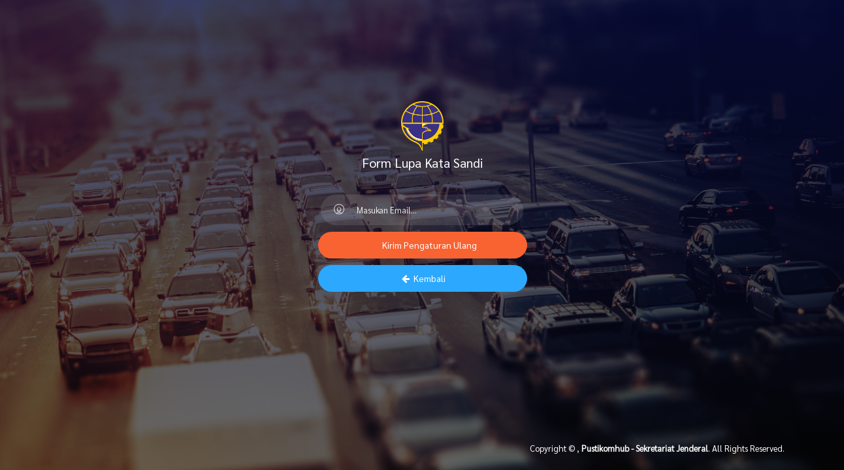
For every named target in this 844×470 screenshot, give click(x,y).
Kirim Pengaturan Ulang (428, 245)
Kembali (423, 278)
